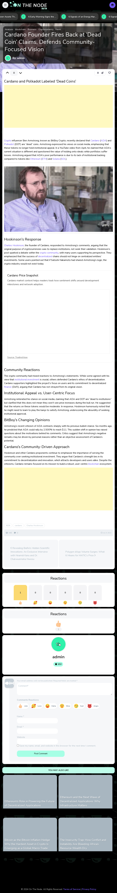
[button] (5, 5)
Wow (68, 706)
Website (21, 737)
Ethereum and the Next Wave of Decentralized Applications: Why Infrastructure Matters (80, 801)
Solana (56, 159)
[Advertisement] (58, 109)
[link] (109, 72)
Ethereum (35, 159)
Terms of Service (71, 889)
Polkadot (9, 144)
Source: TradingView (17, 357)
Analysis (9, 29)
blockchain (20, 29)
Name (20, 716)
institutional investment (27, 379)
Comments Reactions (28, 699)
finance (8, 387)
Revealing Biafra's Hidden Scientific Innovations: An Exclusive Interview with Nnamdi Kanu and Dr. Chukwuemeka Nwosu (30, 553)
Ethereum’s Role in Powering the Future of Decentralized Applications (30, 803)
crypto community (49, 252)
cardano (18, 525)
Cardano (95, 140)
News (58, 29)
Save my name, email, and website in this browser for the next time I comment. (58, 745)
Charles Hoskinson (14, 245)
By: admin (18, 58)
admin (58, 657)
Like (26, 706)
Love (39, 706)
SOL (63, 159)
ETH (44, 159)
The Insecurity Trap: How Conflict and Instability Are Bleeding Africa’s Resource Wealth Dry (83, 844)
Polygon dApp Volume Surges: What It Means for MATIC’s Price (85, 553)
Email (20, 726)
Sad (81, 706)
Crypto (7, 140)
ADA (103, 140)
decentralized (45, 256)
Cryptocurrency (46, 29)
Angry (96, 706)
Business (32, 29)
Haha (53, 706)
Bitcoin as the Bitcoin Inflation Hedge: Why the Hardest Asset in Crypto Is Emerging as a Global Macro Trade (27, 844)
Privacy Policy (89, 889)
